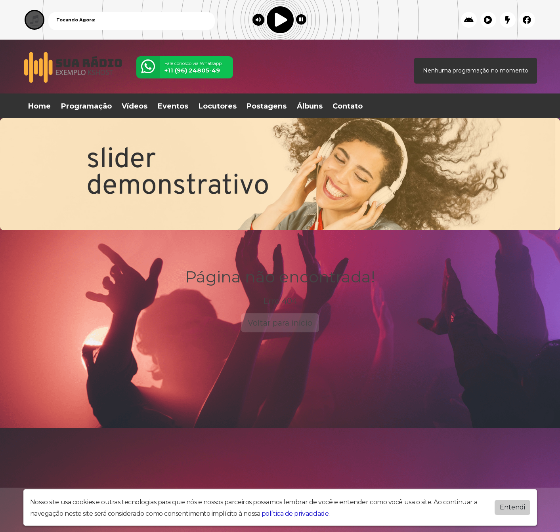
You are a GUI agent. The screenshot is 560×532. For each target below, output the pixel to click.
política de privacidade (295, 513)
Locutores (218, 106)
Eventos (173, 106)
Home (39, 106)
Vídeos (134, 106)
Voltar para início (280, 323)
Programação (86, 106)
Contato (348, 106)
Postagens (267, 106)
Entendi (512, 507)
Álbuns (310, 106)
